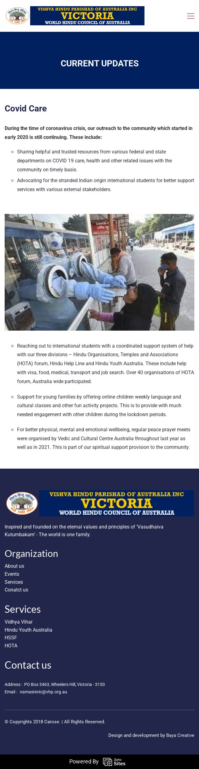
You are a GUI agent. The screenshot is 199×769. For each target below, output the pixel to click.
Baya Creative (180, 735)
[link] (99, 494)
